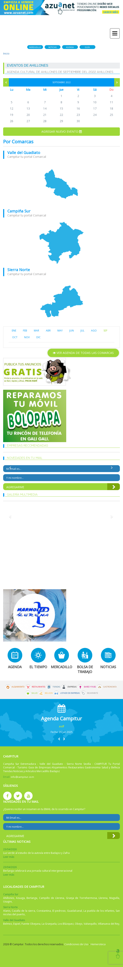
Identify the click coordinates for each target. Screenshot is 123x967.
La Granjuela (49, 924)
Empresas (72, 687)
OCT (14, 337)
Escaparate (92, 693)
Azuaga (20, 898)
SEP (105, 330)
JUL (82, 330)
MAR (36, 330)
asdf (61, 726)
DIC (38, 337)
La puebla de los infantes (98, 911)
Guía (87, 47)
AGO (94, 330)
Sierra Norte (18, 269)
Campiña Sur (18, 211)
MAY (60, 330)
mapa (61, 184)
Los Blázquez (66, 924)
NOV (27, 337)
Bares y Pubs (90, 687)
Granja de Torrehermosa (81, 898)
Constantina (44, 911)
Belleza (49, 693)
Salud (34, 693)
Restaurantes (38, 687)
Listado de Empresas (70, 693)
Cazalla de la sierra (23, 911)
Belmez (7, 924)
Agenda (70, 47)
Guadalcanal (74, 911)
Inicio (6, 53)
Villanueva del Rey (108, 924)
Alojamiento (18, 687)
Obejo (78, 924)
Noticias (52, 47)
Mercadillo (35, 47)
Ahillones (8, 898)
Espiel (16, 924)
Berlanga (31, 898)
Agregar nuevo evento (61, 131)
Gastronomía (110, 687)
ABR (48, 330)
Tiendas (56, 687)
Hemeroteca (98, 944)
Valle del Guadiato (23, 152)
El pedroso (59, 911)
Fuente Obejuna (30, 924)
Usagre (7, 901)
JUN (71, 330)
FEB (25, 330)
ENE (14, 330)
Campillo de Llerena (51, 898)
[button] (59, 739)
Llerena (103, 898)
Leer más (8, 857)
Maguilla (114, 898)
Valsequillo (90, 924)
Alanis (6, 911)
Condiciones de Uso (76, 944)
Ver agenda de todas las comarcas (83, 353)
